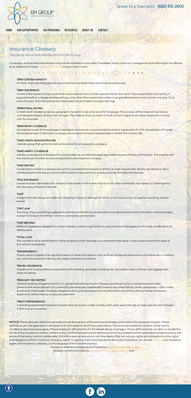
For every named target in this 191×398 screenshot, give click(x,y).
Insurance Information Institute (109, 350)
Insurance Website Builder (124, 347)
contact (157, 339)
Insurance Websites (63, 347)
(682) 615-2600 (171, 6)
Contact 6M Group (50, 66)
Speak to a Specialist (135, 6)
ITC (136, 350)
